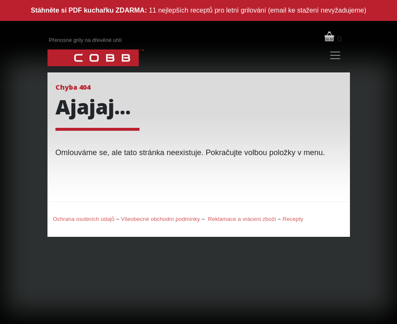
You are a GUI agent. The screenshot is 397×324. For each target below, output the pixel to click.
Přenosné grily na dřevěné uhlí (85, 40)
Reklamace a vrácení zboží (242, 219)
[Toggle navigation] (335, 55)
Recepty (292, 219)
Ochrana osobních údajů (83, 219)
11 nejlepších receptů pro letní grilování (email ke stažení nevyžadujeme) (198, 10)
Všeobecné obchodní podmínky (160, 219)
